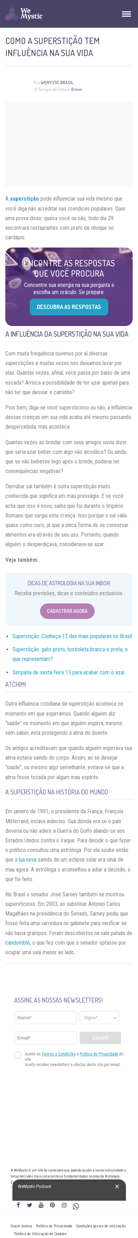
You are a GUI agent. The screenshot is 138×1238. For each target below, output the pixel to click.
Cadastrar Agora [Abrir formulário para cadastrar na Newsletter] (67, 611)
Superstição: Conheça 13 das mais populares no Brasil (72, 636)
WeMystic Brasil (57, 82)
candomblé (17, 942)
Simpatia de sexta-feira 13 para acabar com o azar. (69, 672)
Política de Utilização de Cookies (40, 1234)
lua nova (28, 859)
